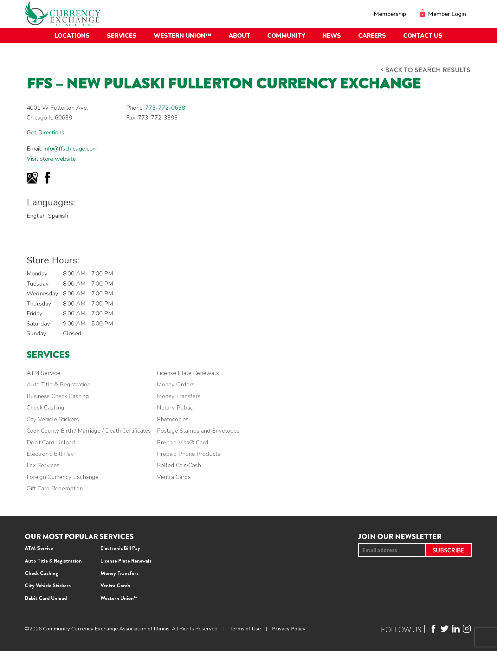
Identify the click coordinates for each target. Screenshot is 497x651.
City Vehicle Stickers (53, 419)
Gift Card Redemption (55, 488)
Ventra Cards (174, 477)
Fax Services (43, 465)
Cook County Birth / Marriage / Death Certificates (89, 431)
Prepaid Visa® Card (182, 442)
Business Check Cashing (58, 396)
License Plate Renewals (188, 373)
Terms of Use (245, 628)
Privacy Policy (289, 628)
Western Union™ (119, 598)
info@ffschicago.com (70, 149)
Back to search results (425, 70)
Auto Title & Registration (58, 384)
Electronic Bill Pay (50, 454)
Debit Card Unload (51, 442)
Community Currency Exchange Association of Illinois (106, 628)
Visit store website (51, 159)
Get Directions (45, 132)
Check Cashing (45, 407)
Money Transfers (179, 396)
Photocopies (173, 419)
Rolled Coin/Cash (179, 465)
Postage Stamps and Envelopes (198, 431)
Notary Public (175, 407)
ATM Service (43, 373)
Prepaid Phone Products (188, 454)
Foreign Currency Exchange (63, 477)
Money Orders (176, 384)
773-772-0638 (165, 108)
